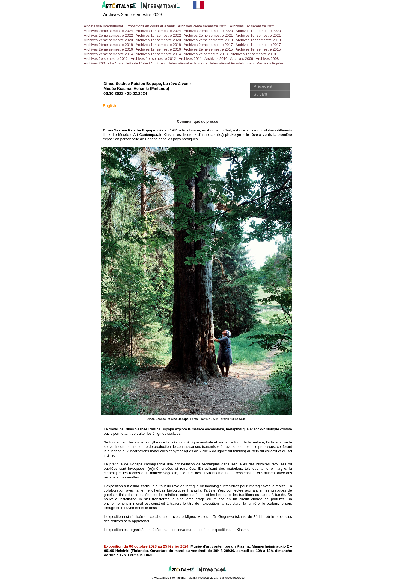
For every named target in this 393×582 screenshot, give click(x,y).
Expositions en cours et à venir (150, 26)
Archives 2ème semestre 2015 (208, 49)
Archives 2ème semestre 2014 (108, 54)
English (109, 106)
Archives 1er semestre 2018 (158, 45)
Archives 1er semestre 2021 (258, 35)
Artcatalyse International (103, 26)
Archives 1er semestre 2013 (253, 54)
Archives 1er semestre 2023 (258, 31)
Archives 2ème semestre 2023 (208, 31)
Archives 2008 (267, 59)
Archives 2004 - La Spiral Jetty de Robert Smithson (125, 63)
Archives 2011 (190, 59)
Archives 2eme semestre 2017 (208, 45)
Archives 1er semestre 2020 (158, 40)
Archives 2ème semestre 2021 (208, 35)
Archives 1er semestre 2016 (158, 49)
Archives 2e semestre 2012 (106, 59)
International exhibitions (188, 63)
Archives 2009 (241, 59)
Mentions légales (270, 63)
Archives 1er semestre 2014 (158, 54)
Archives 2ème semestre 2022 (108, 35)
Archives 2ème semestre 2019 (208, 40)
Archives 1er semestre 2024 (158, 31)
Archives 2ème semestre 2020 (108, 40)
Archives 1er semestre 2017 (258, 45)
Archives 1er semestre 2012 (153, 59)
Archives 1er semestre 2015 (258, 49)
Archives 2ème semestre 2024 (108, 31)
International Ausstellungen (232, 63)
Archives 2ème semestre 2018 (108, 45)
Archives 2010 (215, 59)
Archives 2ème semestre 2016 (108, 49)
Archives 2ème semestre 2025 (202, 26)
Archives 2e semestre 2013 (206, 54)
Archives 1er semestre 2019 (258, 40)
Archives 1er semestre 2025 (252, 26)
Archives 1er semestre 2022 (158, 35)
